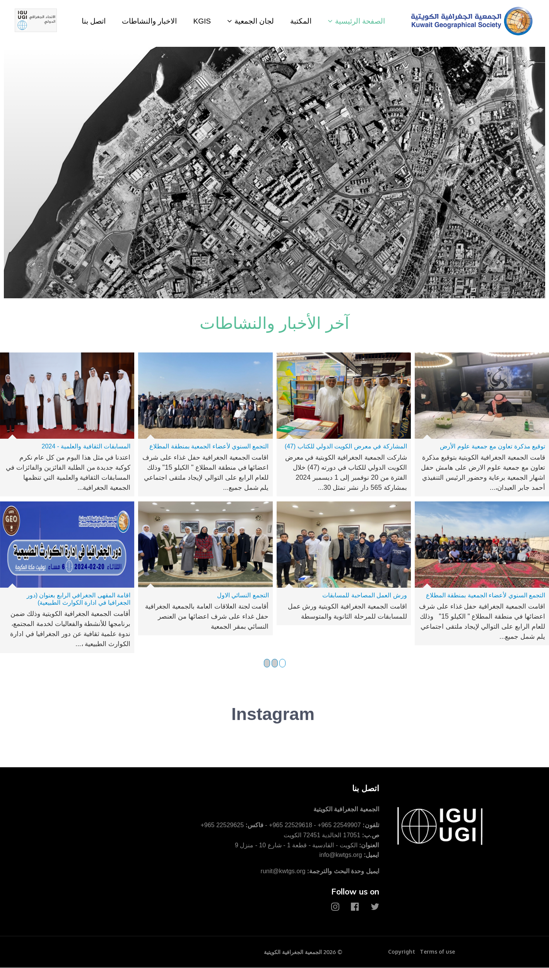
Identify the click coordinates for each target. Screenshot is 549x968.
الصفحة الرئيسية (360, 21)
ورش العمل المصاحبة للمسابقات (364, 595)
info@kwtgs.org (340, 855)
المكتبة (300, 21)
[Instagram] (335, 907)
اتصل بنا (94, 21)
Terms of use (437, 952)
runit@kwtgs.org (283, 871)
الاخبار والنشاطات (149, 21)
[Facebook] (355, 907)
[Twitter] (375, 907)
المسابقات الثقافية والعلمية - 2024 (86, 446)
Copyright (401, 952)
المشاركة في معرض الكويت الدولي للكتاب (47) (346, 446)
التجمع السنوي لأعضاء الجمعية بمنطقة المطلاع (209, 446)
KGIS (201, 21)
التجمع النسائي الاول (243, 595)
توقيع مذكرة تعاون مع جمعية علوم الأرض (492, 446)
